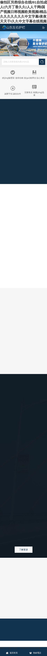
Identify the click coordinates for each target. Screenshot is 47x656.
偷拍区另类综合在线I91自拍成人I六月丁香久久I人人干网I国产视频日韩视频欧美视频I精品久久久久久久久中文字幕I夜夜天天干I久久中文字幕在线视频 (23, 11)
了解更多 (23, 549)
